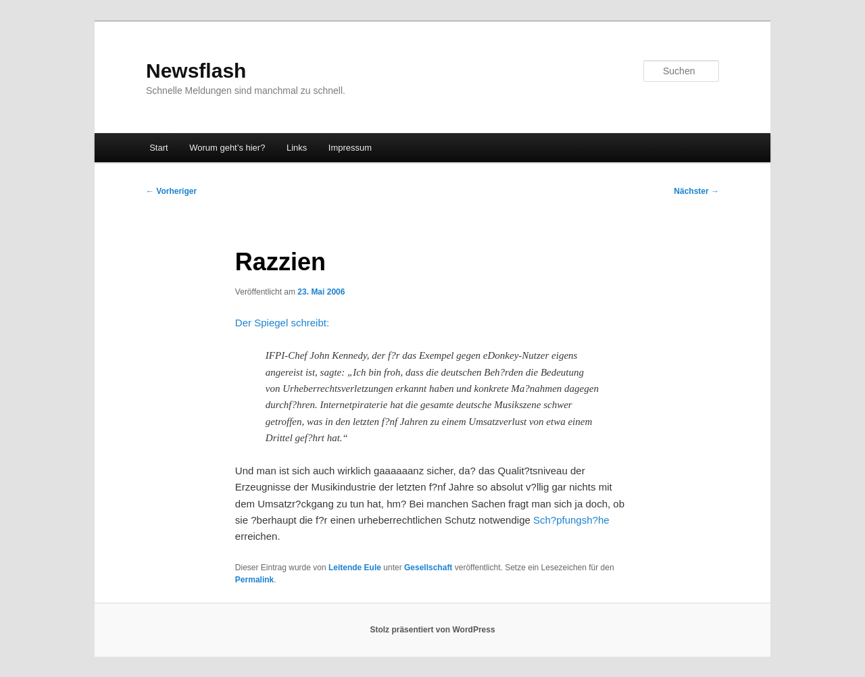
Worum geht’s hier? (227, 148)
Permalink (254, 579)
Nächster (696, 191)
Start (158, 148)
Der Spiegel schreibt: (282, 322)
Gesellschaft (428, 567)
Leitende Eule (354, 567)
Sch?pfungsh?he (571, 520)
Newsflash (196, 70)
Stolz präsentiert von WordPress (432, 629)
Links (297, 148)
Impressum (350, 148)
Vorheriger (171, 191)
